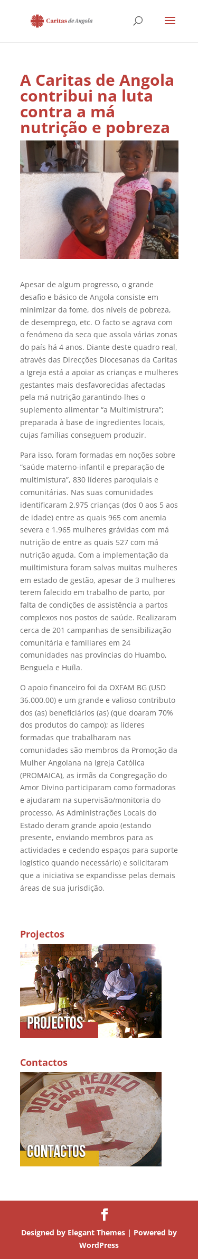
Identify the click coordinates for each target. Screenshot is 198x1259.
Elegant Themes (96, 1232)
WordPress (99, 1245)
